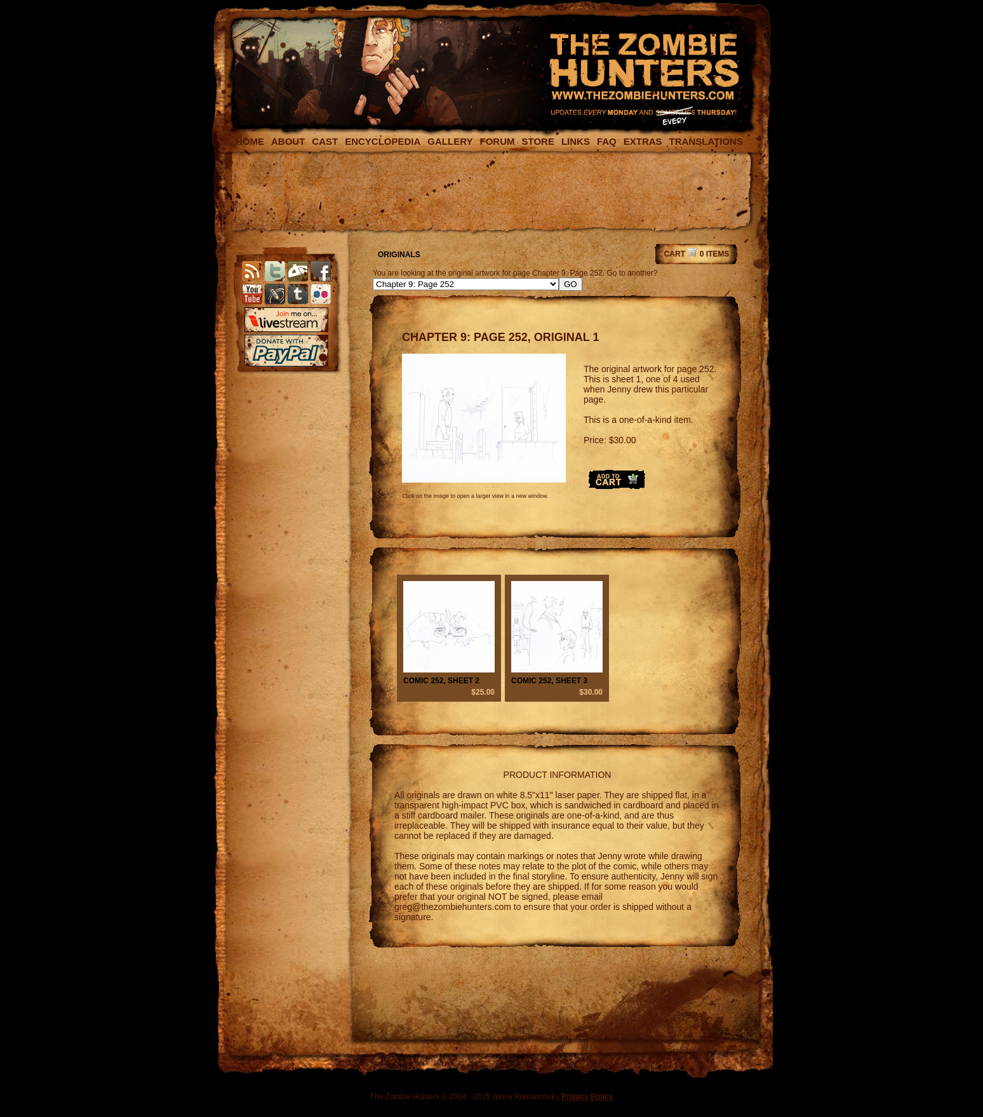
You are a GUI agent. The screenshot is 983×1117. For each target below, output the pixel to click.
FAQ (607, 141)
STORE (537, 141)
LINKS (575, 141)
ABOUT (288, 141)
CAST (325, 141)
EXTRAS (643, 141)
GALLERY (449, 141)
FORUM (496, 141)
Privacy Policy (587, 1096)
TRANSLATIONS (706, 141)
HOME (250, 141)
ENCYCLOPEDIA (382, 141)
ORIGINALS (399, 254)
